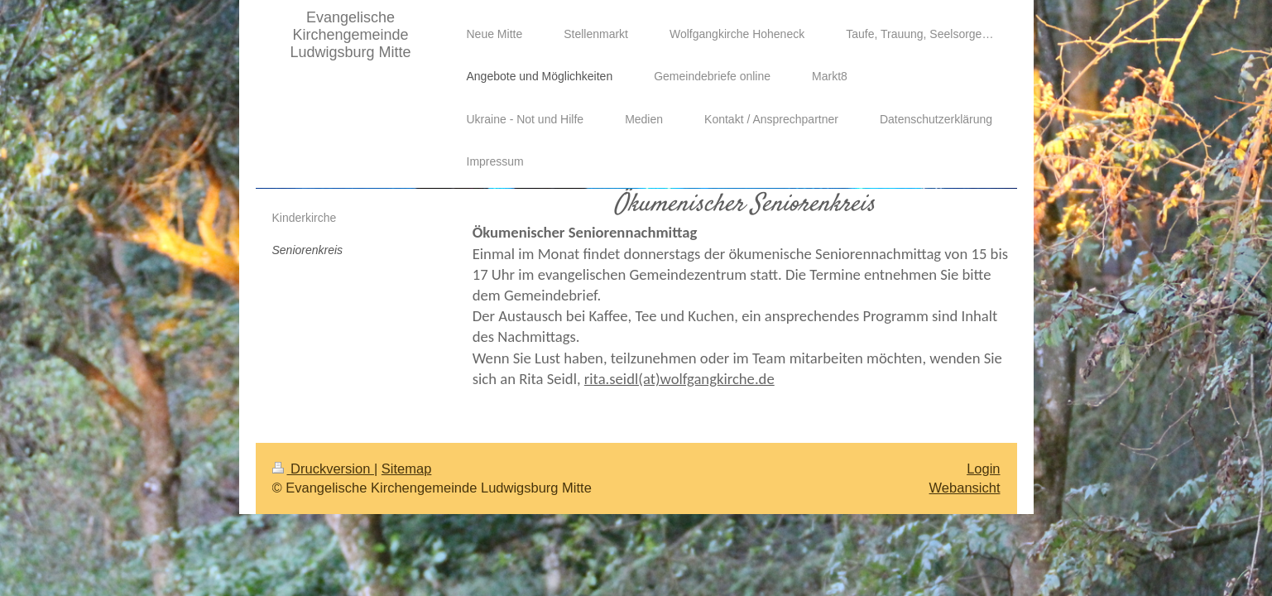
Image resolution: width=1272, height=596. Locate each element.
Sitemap (407, 468)
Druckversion (323, 468)
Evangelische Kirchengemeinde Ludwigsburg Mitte (350, 34)
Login (983, 468)
